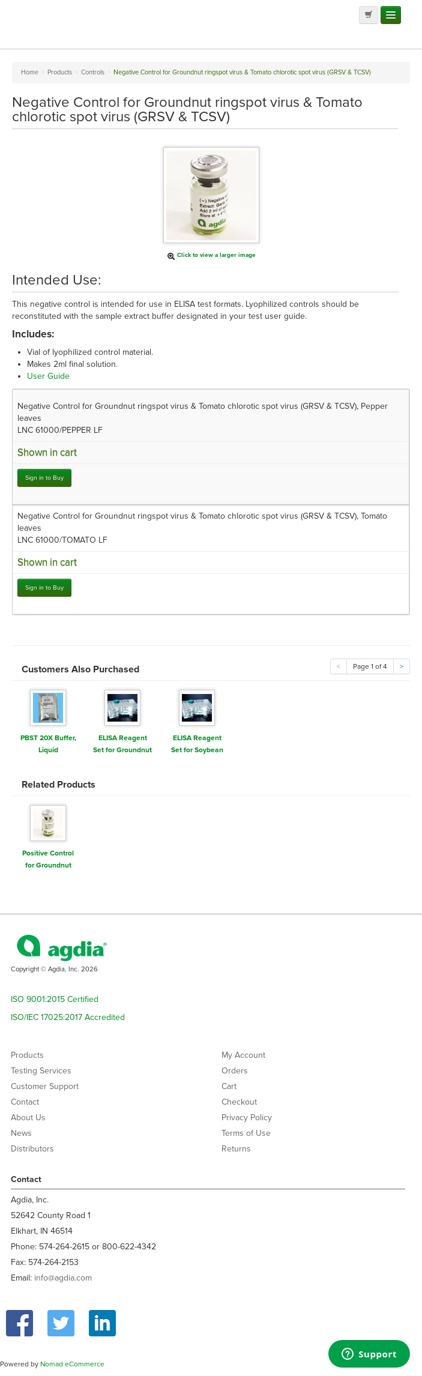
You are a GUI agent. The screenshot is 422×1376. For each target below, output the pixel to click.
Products (27, 1055)
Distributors (32, 1149)
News (21, 1133)
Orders (235, 1071)
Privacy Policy (247, 1117)
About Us (28, 1117)
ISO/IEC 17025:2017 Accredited (68, 1017)
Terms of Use (246, 1133)
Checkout (239, 1102)
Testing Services (41, 1071)
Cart (229, 1086)
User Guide (48, 376)
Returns (236, 1149)
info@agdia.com (63, 1278)
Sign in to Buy (44, 477)
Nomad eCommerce (72, 1364)
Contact (25, 1102)
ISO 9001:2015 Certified (54, 999)
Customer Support (45, 1086)
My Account (243, 1055)
